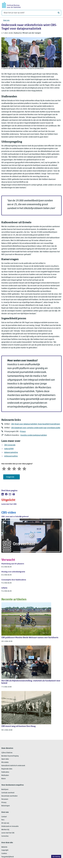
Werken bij (5, 829)
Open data (5, 759)
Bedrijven (4, 789)
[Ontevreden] (9, 468)
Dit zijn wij (5, 823)
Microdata (4, 762)
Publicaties (5, 772)
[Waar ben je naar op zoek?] (31, 13)
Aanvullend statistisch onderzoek (13, 765)
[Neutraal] (14, 468)
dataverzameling (11, 452)
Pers (2, 820)
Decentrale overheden (9, 796)
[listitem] (2, 494)
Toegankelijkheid (7, 857)
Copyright (4, 850)
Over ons (6, 20)
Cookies (4, 853)
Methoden (5, 775)
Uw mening (56, 856)
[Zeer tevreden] (24, 468)
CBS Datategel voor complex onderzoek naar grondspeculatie (35, 428)
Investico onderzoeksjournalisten (33, 435)
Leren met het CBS (7, 833)
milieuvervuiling (11, 456)
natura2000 (9, 449)
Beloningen (5, 806)
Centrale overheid (7, 793)
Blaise (3, 778)
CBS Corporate (9, 445)
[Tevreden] (19, 468)
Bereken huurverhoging (10, 756)
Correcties (5, 836)
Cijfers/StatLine (6, 752)
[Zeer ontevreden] (3, 468)
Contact (4, 816)
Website (4, 847)
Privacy (23, 431)
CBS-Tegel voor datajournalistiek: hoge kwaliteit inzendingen (35, 424)
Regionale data (6, 769)
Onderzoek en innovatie (10, 826)
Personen (4, 799)
